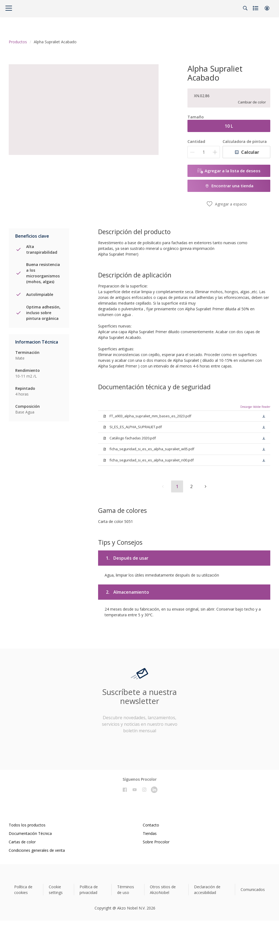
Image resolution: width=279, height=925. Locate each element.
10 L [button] (229, 126)
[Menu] (8, 8)
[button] (267, 8)
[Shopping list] (256, 8)
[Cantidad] (203, 152)
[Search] (245, 8)
